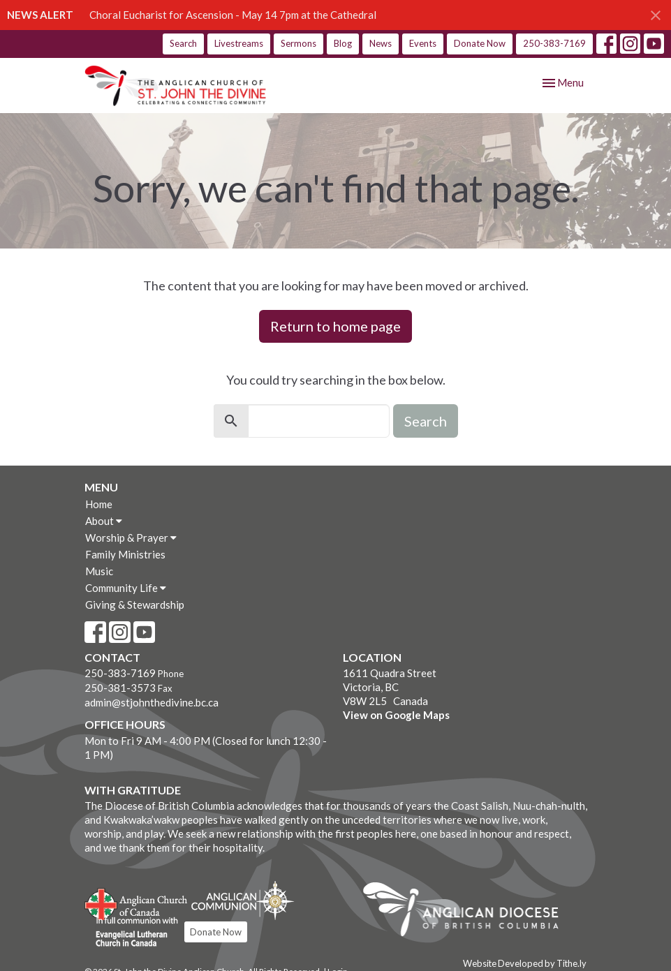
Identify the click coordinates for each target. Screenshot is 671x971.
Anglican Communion (243, 900)
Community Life (125, 587)
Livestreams (238, 43)
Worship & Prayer (131, 537)
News (380, 43)
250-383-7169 (554, 43)
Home (98, 504)
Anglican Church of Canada (136, 902)
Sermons (298, 43)
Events (422, 43)
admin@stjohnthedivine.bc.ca (151, 702)
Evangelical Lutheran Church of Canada (131, 932)
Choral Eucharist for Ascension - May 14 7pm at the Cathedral (232, 14)
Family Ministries (125, 554)
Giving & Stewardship (134, 604)
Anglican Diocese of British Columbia (467, 911)
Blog (343, 43)
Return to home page (335, 326)
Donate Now (480, 43)
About (103, 520)
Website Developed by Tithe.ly (525, 963)
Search (183, 43)
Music (99, 571)
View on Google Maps (396, 715)
